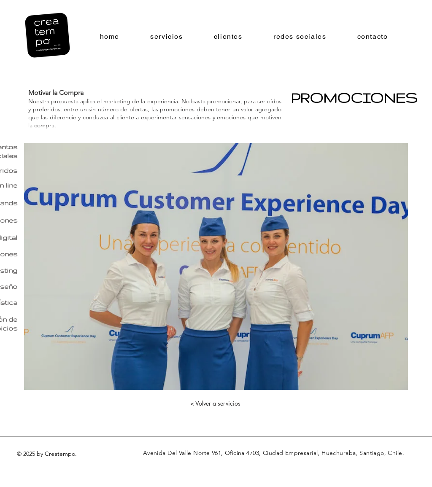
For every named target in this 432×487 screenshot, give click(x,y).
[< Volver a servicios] (215, 403)
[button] (216, 266)
